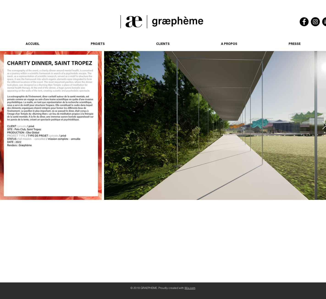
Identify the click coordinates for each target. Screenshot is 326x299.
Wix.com (190, 288)
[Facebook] (304, 21)
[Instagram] (315, 21)
